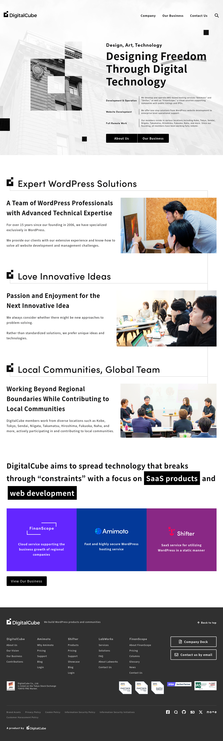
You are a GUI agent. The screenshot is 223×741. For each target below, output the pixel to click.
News (132, 667)
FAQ (101, 656)
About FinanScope (140, 644)
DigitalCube (16, 639)
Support (42, 656)
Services (104, 644)
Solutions (104, 650)
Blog (40, 661)
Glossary (134, 661)
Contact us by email (196, 654)
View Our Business (26, 581)
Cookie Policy (52, 712)
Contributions (15, 661)
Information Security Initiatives (117, 712)
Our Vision (13, 650)
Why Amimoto (45, 644)
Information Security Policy (80, 712)
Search (216, 15)
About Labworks (108, 661)
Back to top (209, 622)
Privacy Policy (33, 712)
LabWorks (106, 639)
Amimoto (44, 639)
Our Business (172, 15)
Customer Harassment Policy (22, 717)
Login (40, 667)
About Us (121, 138)
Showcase (74, 661)
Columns (134, 656)
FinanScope (138, 639)
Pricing (41, 650)
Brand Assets (14, 712)
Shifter (73, 639)
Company (148, 15)
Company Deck (196, 641)
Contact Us (199, 15)
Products (73, 644)
